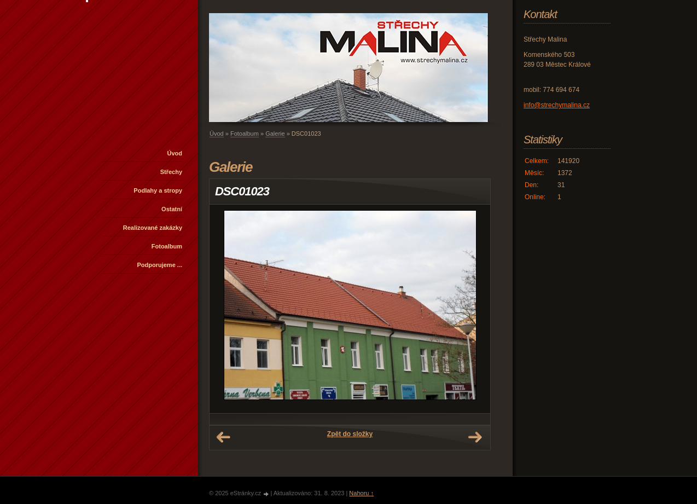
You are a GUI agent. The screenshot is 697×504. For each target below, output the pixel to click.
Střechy (171, 172)
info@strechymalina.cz (557, 105)
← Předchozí (223, 437)
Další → (475, 437)
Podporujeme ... (159, 265)
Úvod (175, 153)
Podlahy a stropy (157, 190)
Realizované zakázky (152, 227)
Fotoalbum (167, 246)
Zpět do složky (350, 434)
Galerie (274, 133)
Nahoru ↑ (361, 493)
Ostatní (171, 209)
